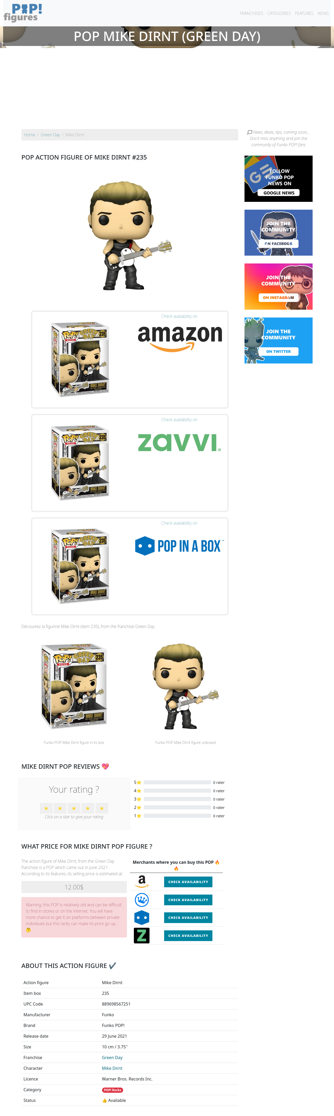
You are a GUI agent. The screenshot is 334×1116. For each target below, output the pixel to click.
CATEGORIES (279, 13)
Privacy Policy (231, 1109)
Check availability (188, 673)
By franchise (163, 1098)
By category (216, 1098)
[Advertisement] (167, 89)
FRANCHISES (251, 13)
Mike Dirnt (112, 860)
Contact (184, 1109)
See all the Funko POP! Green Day (130, 1055)
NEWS (323, 13)
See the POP (55, 1031)
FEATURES (304, 13)
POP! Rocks (112, 882)
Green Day (112, 849)
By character (189, 1098)
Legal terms (205, 1109)
